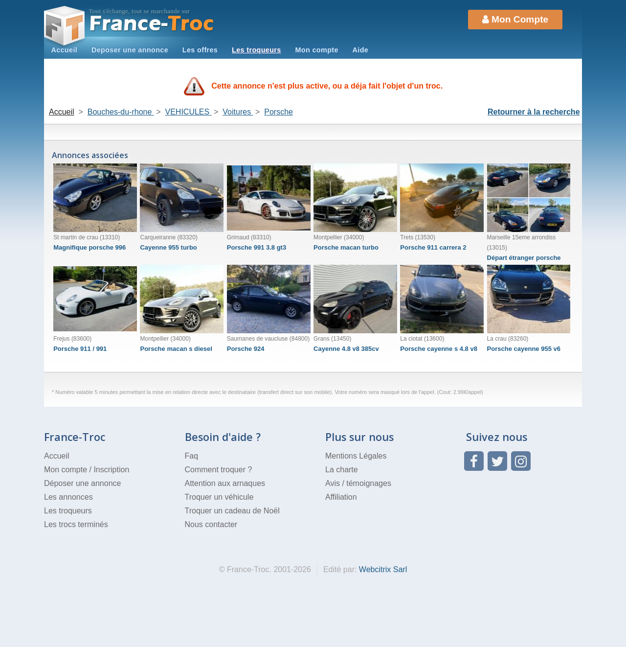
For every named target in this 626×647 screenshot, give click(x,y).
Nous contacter (211, 524)
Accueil (64, 50)
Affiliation (341, 497)
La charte (341, 469)
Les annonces (68, 497)
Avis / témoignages (358, 483)
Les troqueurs (256, 50)
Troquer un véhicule (219, 497)
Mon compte (316, 50)
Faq (192, 456)
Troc (152, 24)
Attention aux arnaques (225, 483)
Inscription (111, 469)
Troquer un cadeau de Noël (232, 511)
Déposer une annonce (82, 483)
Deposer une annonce (129, 50)
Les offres (200, 50)
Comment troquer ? (218, 469)
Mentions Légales (355, 456)
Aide (361, 50)
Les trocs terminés (76, 524)
